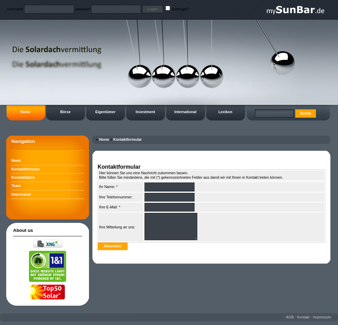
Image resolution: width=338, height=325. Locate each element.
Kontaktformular (25, 169)
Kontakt (303, 317)
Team (16, 186)
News (16, 160)
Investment (145, 112)
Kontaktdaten (23, 177)
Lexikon (225, 112)
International (186, 112)
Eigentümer (105, 112)
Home (25, 112)
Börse (65, 112)
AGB (290, 317)
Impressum (21, 194)
